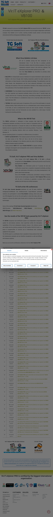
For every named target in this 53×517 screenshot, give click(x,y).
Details (26, 250)
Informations (44, 250)
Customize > (20, 265)
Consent (9, 250)
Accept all (33, 265)
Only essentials (7, 265)
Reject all (46, 265)
